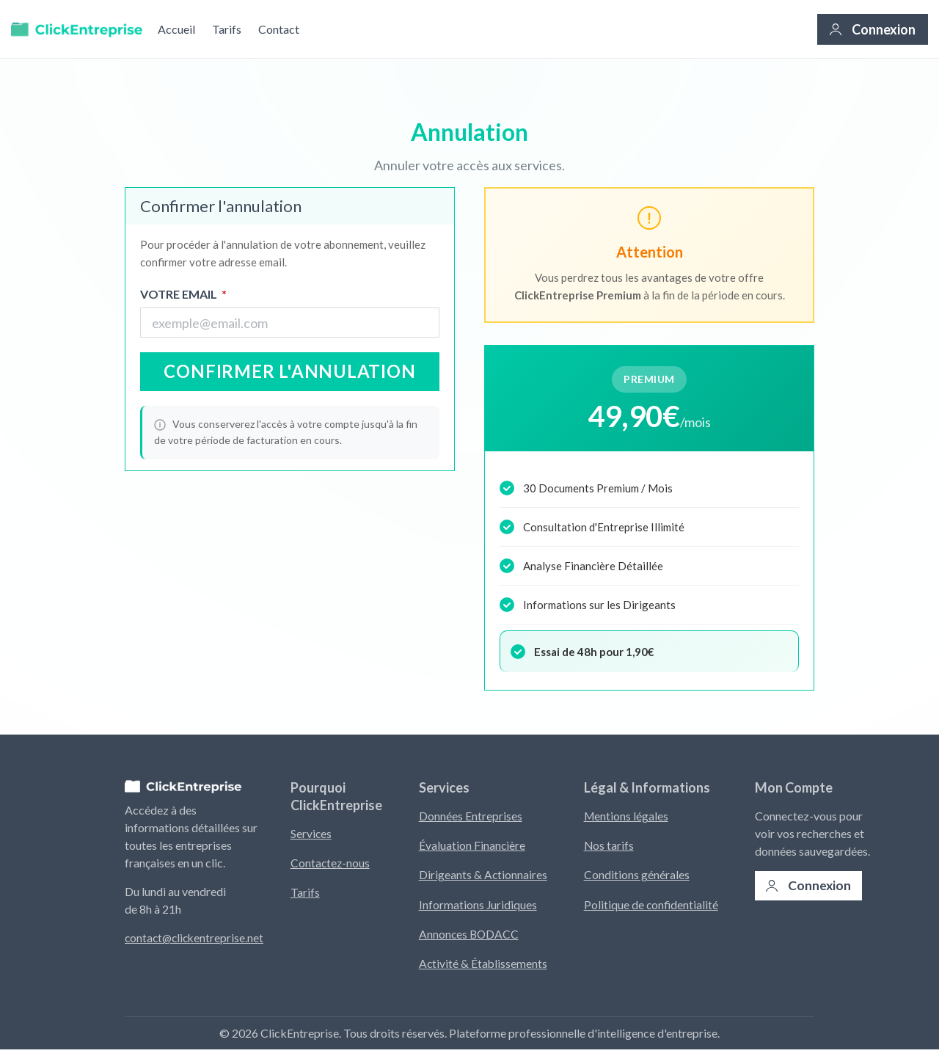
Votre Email (183, 294)
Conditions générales (638, 877)
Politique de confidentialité (653, 908)
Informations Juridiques (478, 908)
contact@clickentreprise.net (196, 937)
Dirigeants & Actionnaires (483, 877)
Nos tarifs (610, 846)
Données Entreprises (470, 816)
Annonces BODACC (470, 939)
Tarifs (226, 29)
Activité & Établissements (484, 970)
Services (311, 833)
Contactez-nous (331, 864)
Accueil (176, 29)
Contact (278, 29)
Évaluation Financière (472, 846)
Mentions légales (628, 816)
